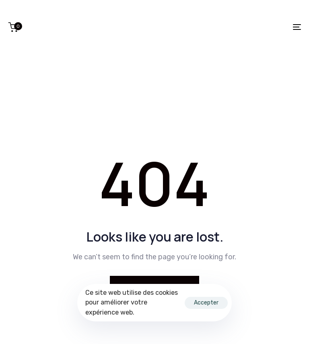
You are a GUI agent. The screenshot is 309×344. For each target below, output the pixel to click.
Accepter (206, 302)
